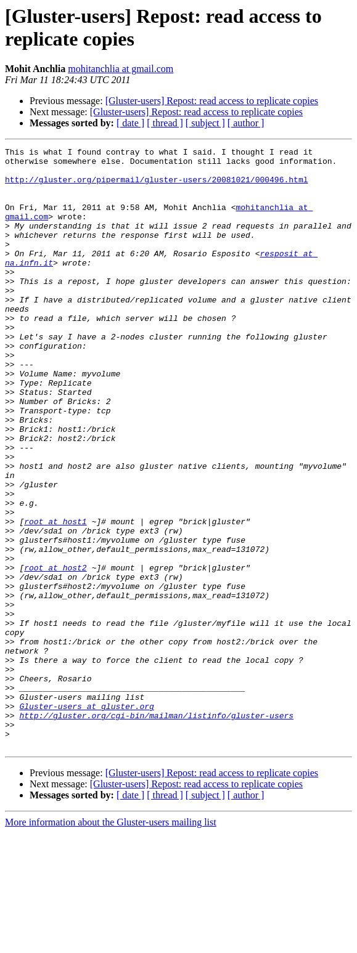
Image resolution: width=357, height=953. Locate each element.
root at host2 (55, 652)
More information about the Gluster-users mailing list (110, 942)
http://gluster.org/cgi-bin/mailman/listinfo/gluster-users (156, 829)
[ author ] (246, 123)
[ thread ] (165, 123)
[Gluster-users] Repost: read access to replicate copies (211, 100)
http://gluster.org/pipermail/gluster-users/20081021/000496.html (156, 186)
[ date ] (130, 123)
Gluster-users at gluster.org (86, 818)
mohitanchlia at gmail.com (120, 68)
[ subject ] (205, 123)
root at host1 (55, 596)
